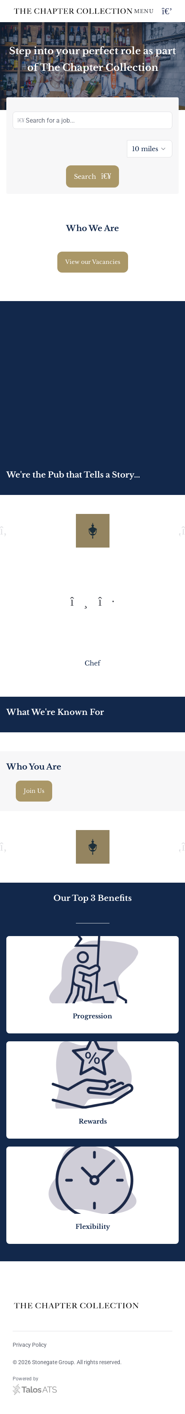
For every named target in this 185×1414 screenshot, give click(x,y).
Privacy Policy (30, 1345)
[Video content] (92, 380)
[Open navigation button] (167, 11)
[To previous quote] (79, 601)
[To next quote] (106, 601)
